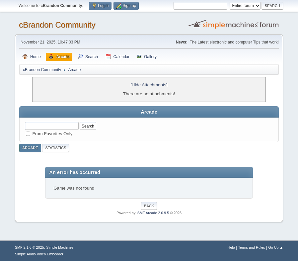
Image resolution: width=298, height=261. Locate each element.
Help (231, 247)
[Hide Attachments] (149, 84)
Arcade (30, 148)
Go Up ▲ (275, 247)
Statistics (55, 148)
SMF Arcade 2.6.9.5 (153, 213)
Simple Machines (59, 247)
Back (149, 206)
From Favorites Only (53, 133)
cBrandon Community (57, 24)
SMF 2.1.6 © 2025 (29, 247)
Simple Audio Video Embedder (39, 254)
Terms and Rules (251, 247)
